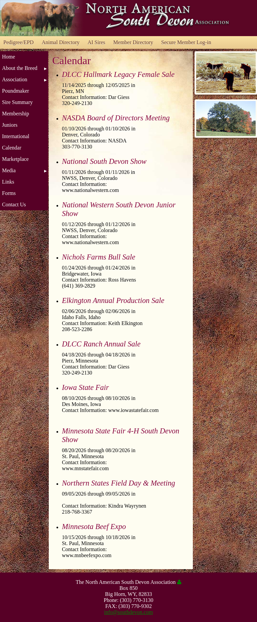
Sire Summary (17, 102)
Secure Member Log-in (186, 42)
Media (9, 170)
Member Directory (133, 42)
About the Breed (19, 68)
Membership (15, 113)
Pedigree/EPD (18, 42)
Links (8, 182)
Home (8, 57)
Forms (9, 193)
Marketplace (15, 159)
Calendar (11, 147)
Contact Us (14, 204)
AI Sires (96, 42)
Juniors (9, 125)
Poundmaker (15, 91)
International (15, 136)
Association (14, 79)
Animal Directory (61, 42)
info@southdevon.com (128, 612)
